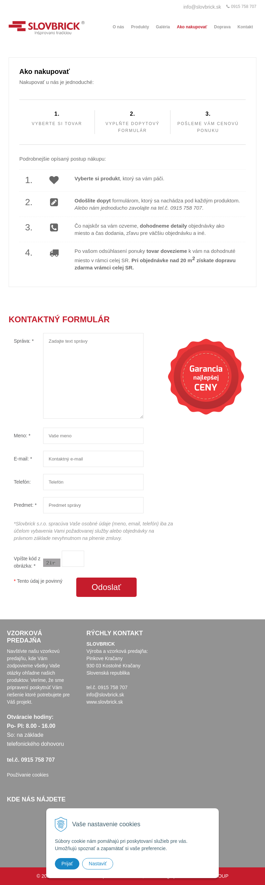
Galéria (163, 27)
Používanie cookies (28, 775)
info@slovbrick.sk (202, 7)
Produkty (140, 27)
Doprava (222, 27)
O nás (118, 27)
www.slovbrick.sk (104, 702)
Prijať (67, 863)
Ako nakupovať (192, 27)
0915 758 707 (243, 6)
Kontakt (245, 27)
